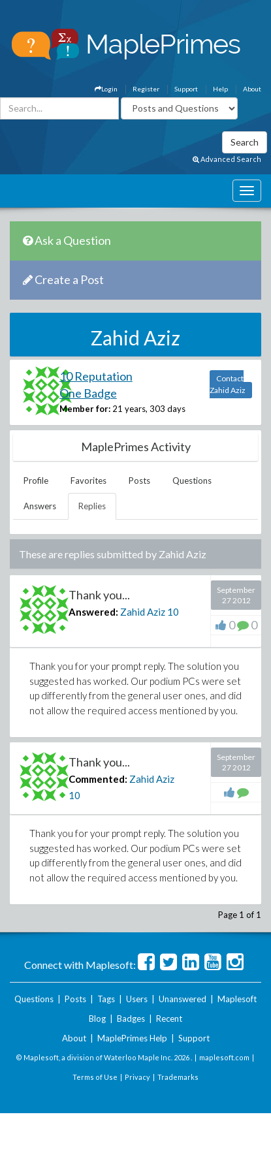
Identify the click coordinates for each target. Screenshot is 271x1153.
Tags (106, 999)
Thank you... (99, 595)
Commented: (98, 779)
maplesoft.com (224, 1057)
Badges (131, 1018)
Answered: (93, 612)
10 (173, 612)
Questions (192, 480)
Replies (92, 506)
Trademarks (178, 1077)
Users (137, 999)
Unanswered (182, 999)
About (252, 89)
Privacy (137, 1077)
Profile (36, 480)
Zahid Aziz (142, 612)
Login (106, 89)
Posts (139, 480)
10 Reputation (96, 376)
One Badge (88, 393)
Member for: (84, 408)
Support (186, 89)
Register (146, 89)
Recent (169, 1018)
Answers (40, 506)
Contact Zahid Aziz (228, 384)
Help (220, 89)
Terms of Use (95, 1077)
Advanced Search (227, 159)
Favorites (88, 480)
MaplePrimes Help (132, 1038)
